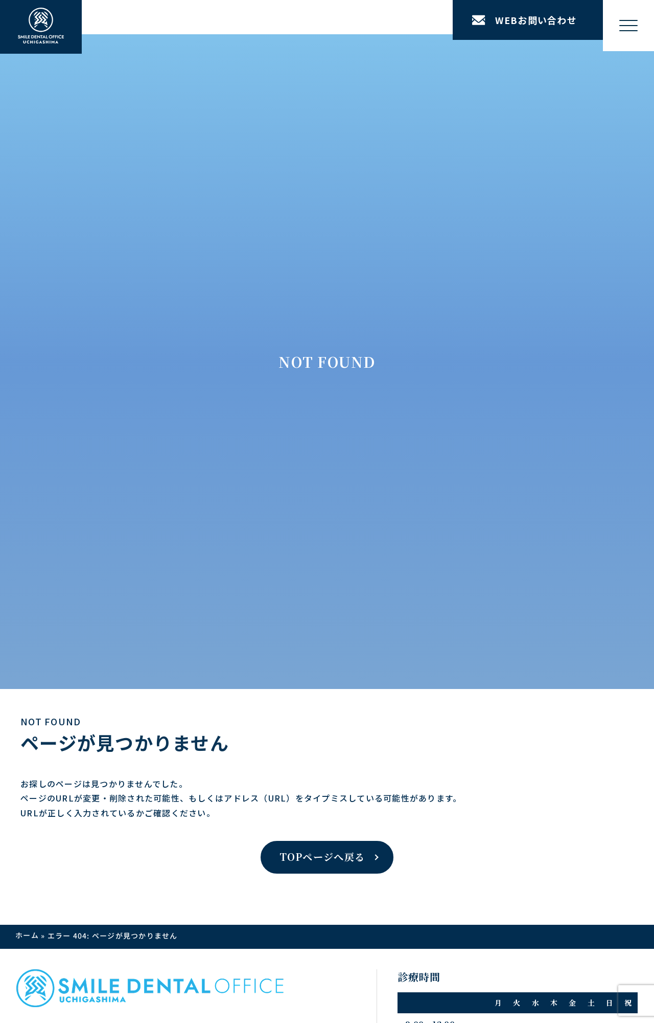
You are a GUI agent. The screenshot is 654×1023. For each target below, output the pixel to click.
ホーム (27, 387)
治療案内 (95, 479)
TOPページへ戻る (322, 309)
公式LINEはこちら (321, 827)
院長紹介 (226, 560)
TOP (41, 479)
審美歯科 (104, 645)
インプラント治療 (120, 498)
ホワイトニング (116, 626)
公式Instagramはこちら (151, 827)
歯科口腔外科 (112, 682)
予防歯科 (104, 663)
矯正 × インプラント (135, 534)
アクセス (285, 498)
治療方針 (48, 498)
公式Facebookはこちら (515, 827)
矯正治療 (104, 608)
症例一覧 (48, 516)
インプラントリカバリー (140, 516)
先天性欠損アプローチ (137, 553)
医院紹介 (226, 498)
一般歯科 (104, 700)
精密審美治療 (112, 755)
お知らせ (285, 479)
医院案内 (217, 479)
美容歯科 (104, 719)
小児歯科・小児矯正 (124, 737)
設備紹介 (226, 516)
